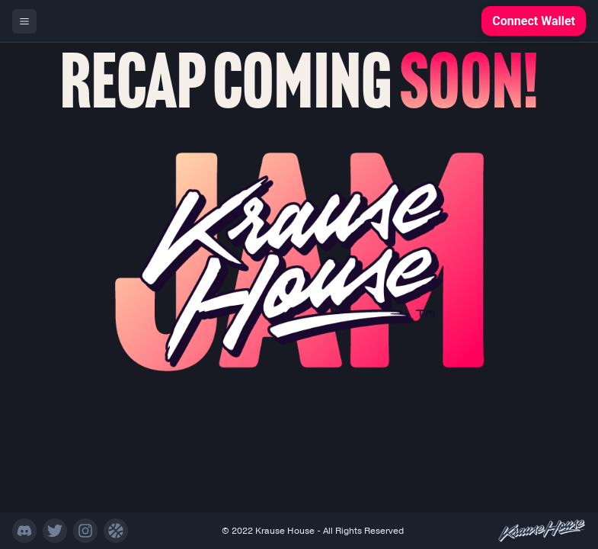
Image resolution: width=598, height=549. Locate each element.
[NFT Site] (116, 530)
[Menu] (24, 21)
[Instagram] (85, 530)
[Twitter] (55, 530)
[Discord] (24, 530)
